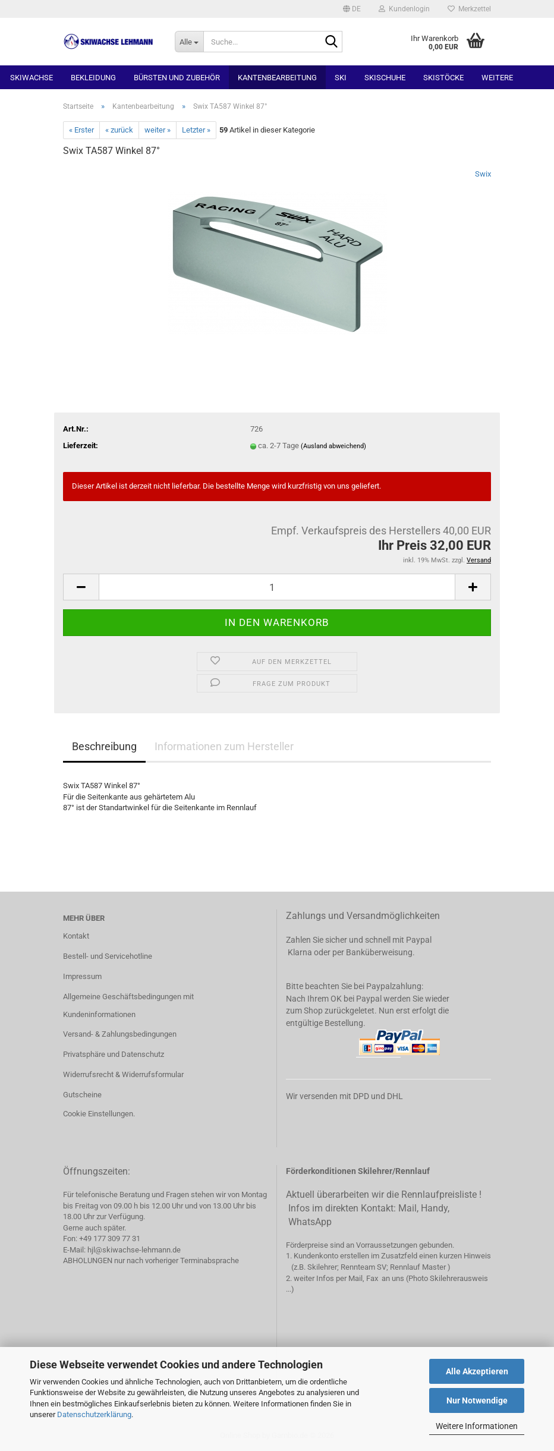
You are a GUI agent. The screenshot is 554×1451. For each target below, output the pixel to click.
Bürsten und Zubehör (177, 77)
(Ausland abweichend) (333, 446)
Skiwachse (31, 77)
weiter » (157, 129)
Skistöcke (443, 77)
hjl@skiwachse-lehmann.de (134, 1249)
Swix (483, 173)
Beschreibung (104, 746)
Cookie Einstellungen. (99, 1113)
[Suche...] (189, 41)
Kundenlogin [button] (404, 9)
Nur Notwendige (477, 1400)
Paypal (419, 940)
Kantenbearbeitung (277, 77)
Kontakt (76, 935)
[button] (352, 9)
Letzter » (196, 129)
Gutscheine (82, 1094)
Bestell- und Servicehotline (107, 956)
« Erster (81, 129)
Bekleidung (93, 77)
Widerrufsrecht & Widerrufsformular (123, 1074)
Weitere (497, 77)
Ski (341, 77)
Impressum (82, 976)
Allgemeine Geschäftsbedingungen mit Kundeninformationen (128, 1005)
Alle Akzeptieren (477, 1371)
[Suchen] (331, 42)
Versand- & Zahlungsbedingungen (120, 1034)
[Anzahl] (277, 587)
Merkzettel (469, 9)
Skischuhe (384, 77)
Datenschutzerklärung (94, 1414)
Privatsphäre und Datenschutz (113, 1054)
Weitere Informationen (477, 1426)
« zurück (119, 129)
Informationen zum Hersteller (224, 746)
